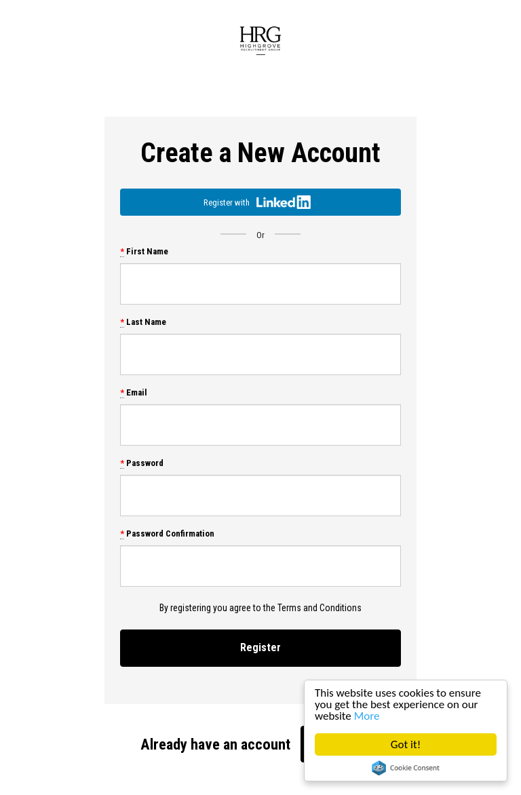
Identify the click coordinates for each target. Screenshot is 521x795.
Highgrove (260, 41)
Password (141, 463)
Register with (257, 202)
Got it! (406, 744)
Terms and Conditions (319, 607)
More (367, 716)
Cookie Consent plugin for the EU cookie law (406, 767)
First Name (144, 251)
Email (133, 392)
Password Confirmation (167, 533)
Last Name (143, 322)
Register (260, 647)
